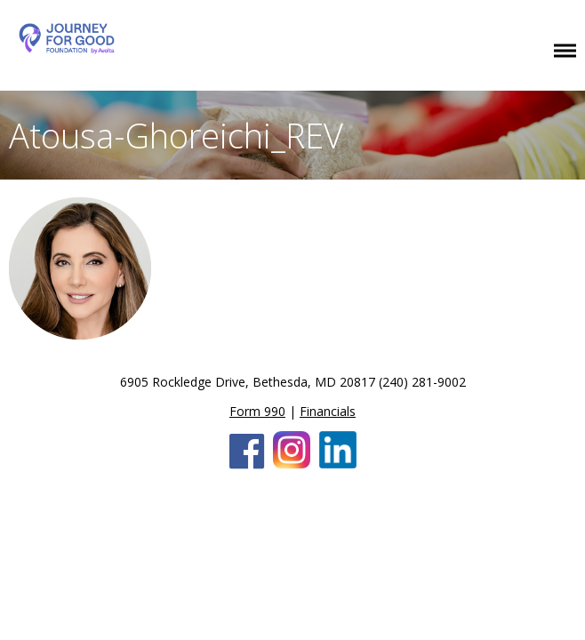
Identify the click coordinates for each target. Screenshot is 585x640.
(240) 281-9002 (422, 381)
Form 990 (257, 411)
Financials (328, 411)
